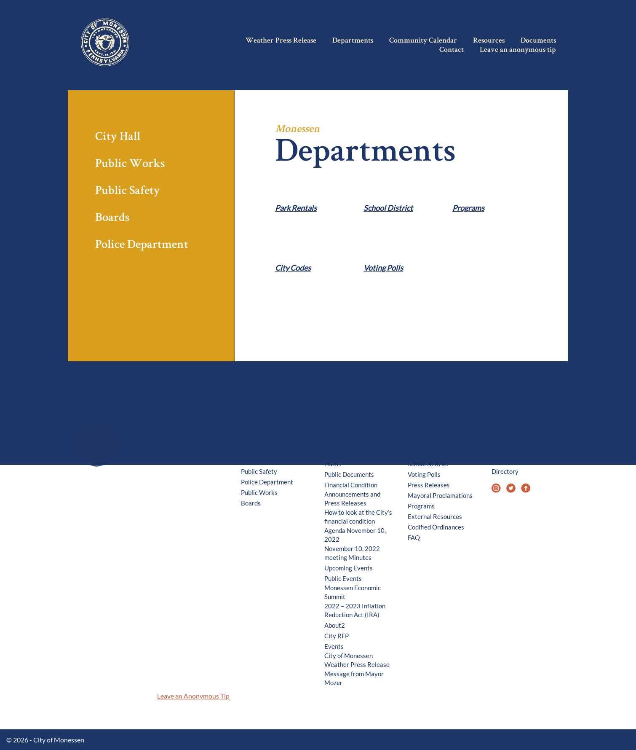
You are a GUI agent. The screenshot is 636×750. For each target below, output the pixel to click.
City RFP (336, 636)
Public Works (130, 165)
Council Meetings (348, 442)
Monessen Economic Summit (352, 592)
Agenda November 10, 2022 (355, 535)
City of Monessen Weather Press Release (357, 660)
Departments (352, 41)
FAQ (414, 537)
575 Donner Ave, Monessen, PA (515, 446)
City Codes (293, 268)
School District (388, 208)
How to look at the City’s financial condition (358, 516)
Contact (451, 50)
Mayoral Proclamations (440, 495)
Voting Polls (383, 268)
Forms (332, 464)
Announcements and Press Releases (352, 498)
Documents (538, 41)
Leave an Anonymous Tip (193, 696)
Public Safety (127, 191)
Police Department (141, 245)
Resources (489, 41)
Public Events (343, 578)
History (167, 453)
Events (334, 646)
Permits (335, 453)
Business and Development (259, 456)
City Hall (117, 138)
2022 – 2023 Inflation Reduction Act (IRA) (354, 610)
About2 (334, 625)
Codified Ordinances (436, 527)
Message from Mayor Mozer (354, 678)
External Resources (435, 516)
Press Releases (429, 485)
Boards (112, 218)
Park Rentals (296, 208)
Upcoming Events (348, 568)
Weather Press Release (281, 41)
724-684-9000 (513, 461)
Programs (468, 208)
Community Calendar (423, 41)
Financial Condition (350, 485)
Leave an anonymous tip (518, 50)
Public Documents (349, 474)
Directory (505, 471)
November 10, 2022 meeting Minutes (352, 553)
